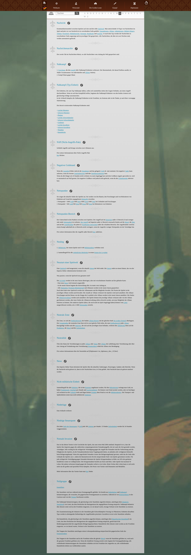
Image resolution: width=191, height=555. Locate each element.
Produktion (60, 328)
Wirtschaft (76, 5)
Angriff (73, 70)
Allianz (111, 31)
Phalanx (60, 115)
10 (146, 3)
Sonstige (99, 34)
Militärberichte (75, 34)
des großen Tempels (120, 321)
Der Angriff (84, 222)
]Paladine (61, 130)
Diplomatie (134, 5)
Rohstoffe (85, 199)
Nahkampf (123, 492)
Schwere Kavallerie (64, 127)
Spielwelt (101, 29)
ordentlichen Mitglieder (80, 252)
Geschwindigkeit (91, 390)
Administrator (119, 31)
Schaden (94, 392)
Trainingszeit (65, 390)
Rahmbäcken (112, 492)
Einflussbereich (115, 323)
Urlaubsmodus (123, 178)
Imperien (78, 325)
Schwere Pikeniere (64, 113)
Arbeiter (90, 426)
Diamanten (64, 288)
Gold (102, 171)
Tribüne (59, 34)
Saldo (127, 171)
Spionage (83, 34)
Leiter (125, 302)
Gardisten (61, 122)
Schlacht (73, 392)
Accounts (62, 280)
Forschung (61, 70)
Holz (79, 201)
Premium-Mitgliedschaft (76, 288)
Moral (127, 222)
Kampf (115, 5)
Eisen (86, 201)
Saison (92, 268)
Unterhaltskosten (79, 173)
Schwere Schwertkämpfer (66, 120)
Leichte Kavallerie (63, 125)
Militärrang (62, 248)
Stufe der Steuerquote (70, 426)
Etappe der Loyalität (100, 252)
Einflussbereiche (76, 321)
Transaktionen (104, 31)
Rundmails (90, 34)
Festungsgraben (62, 534)
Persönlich (65, 34)
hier (58, 155)
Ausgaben (66, 171)
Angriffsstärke (68, 224)
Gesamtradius (64, 323)
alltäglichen (121, 325)
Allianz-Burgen (94, 321)
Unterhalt (73, 390)
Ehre (133, 222)
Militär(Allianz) (129, 31)
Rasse (66, 283)
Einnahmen (85, 171)
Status (96, 344)
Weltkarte (56, 5)
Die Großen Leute (95, 5)
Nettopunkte (67, 222)
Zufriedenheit (80, 328)
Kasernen (88, 387)
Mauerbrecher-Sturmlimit (120, 519)
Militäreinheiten (116, 392)
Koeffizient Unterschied (89, 224)
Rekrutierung (114, 387)
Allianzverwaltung (65, 298)
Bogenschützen (124, 494)
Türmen (73, 497)
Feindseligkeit (92, 346)
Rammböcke (62, 132)
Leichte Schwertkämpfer (65, 118)
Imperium (109, 220)
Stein (93, 201)
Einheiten (75, 387)
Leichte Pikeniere (63, 110)
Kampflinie (60, 487)
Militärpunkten (89, 248)
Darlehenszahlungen (97, 173)
